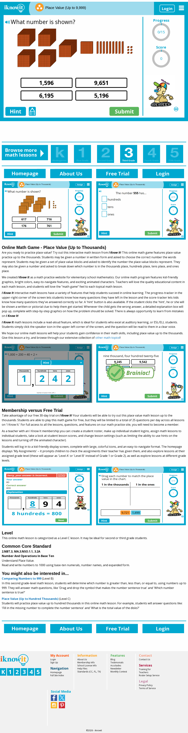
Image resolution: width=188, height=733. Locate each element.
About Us (82, 659)
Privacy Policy (146, 685)
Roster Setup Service (149, 675)
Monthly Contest (118, 671)
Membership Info (86, 662)
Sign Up (54, 662)
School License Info (87, 665)
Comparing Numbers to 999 (21, 578)
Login (167, 8)
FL (95, 671)
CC (91, 671)
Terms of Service (147, 688)
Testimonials (116, 662)
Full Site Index (57, 675)
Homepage (56, 672)
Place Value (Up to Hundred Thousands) (30, 599)
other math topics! (107, 338)
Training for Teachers (145, 671)
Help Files (82, 668)
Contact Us (144, 659)
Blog (112, 659)
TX (99, 671)
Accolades (115, 665)
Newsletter (115, 668)
